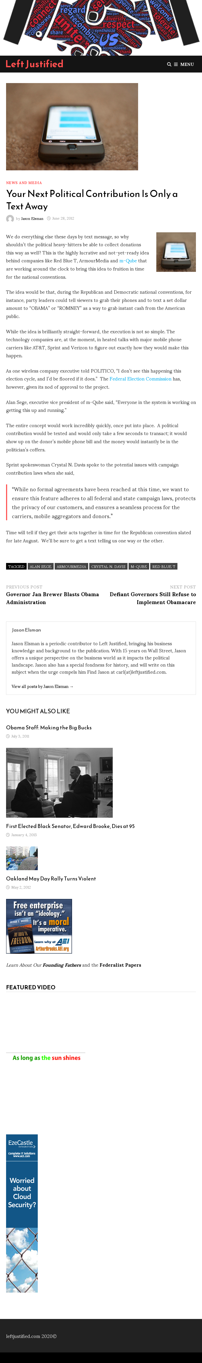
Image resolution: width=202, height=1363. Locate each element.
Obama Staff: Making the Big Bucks (49, 727)
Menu (184, 64)
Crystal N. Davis (108, 566)
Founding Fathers (62, 964)
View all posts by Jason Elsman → (43, 686)
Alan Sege (40, 566)
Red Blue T (163, 566)
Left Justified (34, 64)
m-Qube (128, 260)
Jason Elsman (32, 218)
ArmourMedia (71, 566)
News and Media (24, 182)
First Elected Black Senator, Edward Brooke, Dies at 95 (70, 826)
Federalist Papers (120, 964)
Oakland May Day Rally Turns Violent (51, 879)
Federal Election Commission (140, 378)
